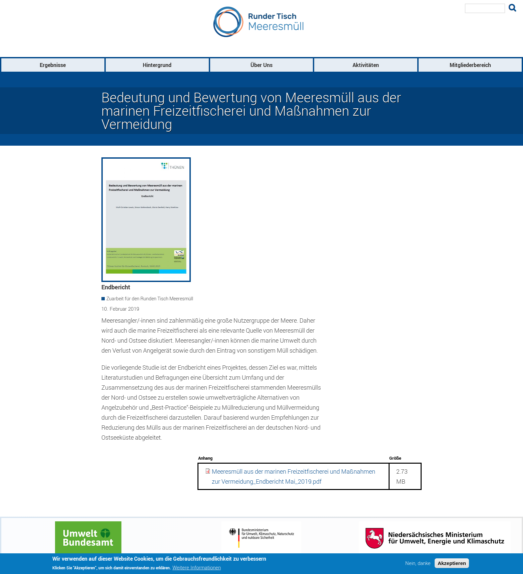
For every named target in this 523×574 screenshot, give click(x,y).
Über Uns (261, 65)
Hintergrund (157, 65)
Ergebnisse (53, 65)
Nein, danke (418, 564)
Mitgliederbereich (470, 65)
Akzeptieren (452, 564)
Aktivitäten (366, 65)
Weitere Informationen (196, 569)
